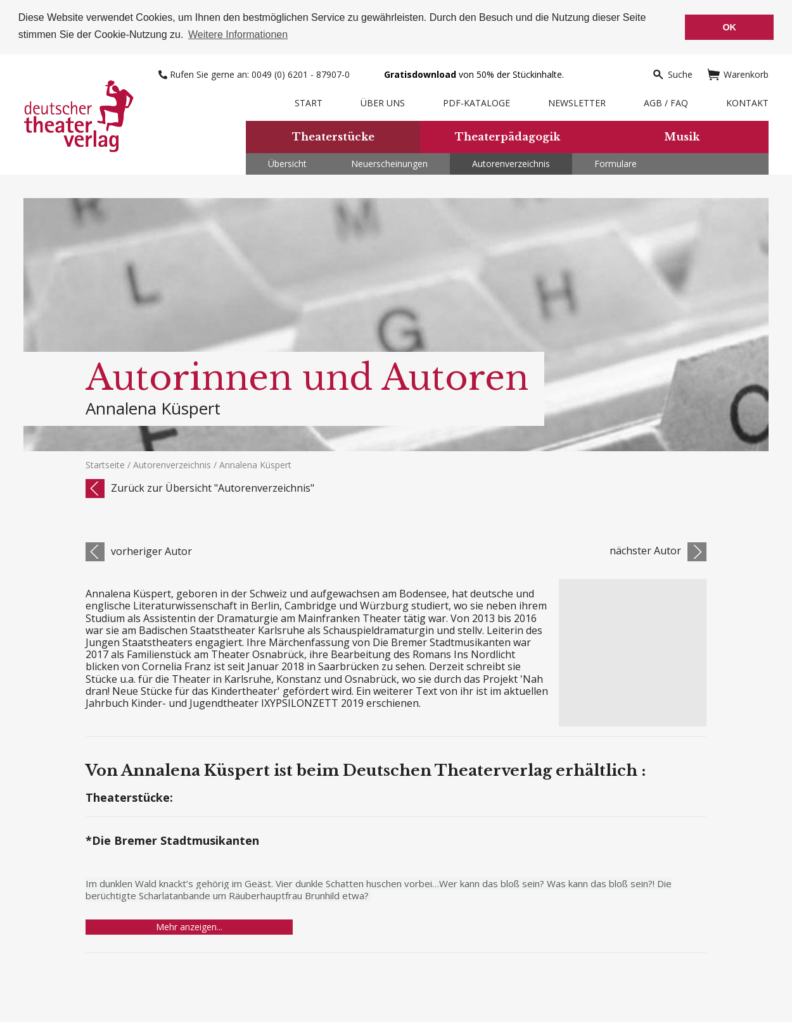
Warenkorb (738, 73)
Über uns (383, 102)
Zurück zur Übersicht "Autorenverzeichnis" (212, 487)
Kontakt (747, 102)
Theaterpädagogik (507, 135)
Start (309, 102)
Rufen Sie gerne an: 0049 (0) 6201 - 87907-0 (255, 73)
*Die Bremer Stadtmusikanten (172, 840)
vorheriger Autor (151, 550)
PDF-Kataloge (476, 102)
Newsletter (577, 102)
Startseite (105, 464)
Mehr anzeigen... (189, 926)
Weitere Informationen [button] (238, 34)
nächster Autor (645, 550)
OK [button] (729, 27)
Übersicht (287, 162)
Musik (681, 135)
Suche (672, 73)
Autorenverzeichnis (511, 162)
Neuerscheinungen (389, 162)
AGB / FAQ (666, 102)
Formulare (615, 162)
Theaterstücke (333, 135)
